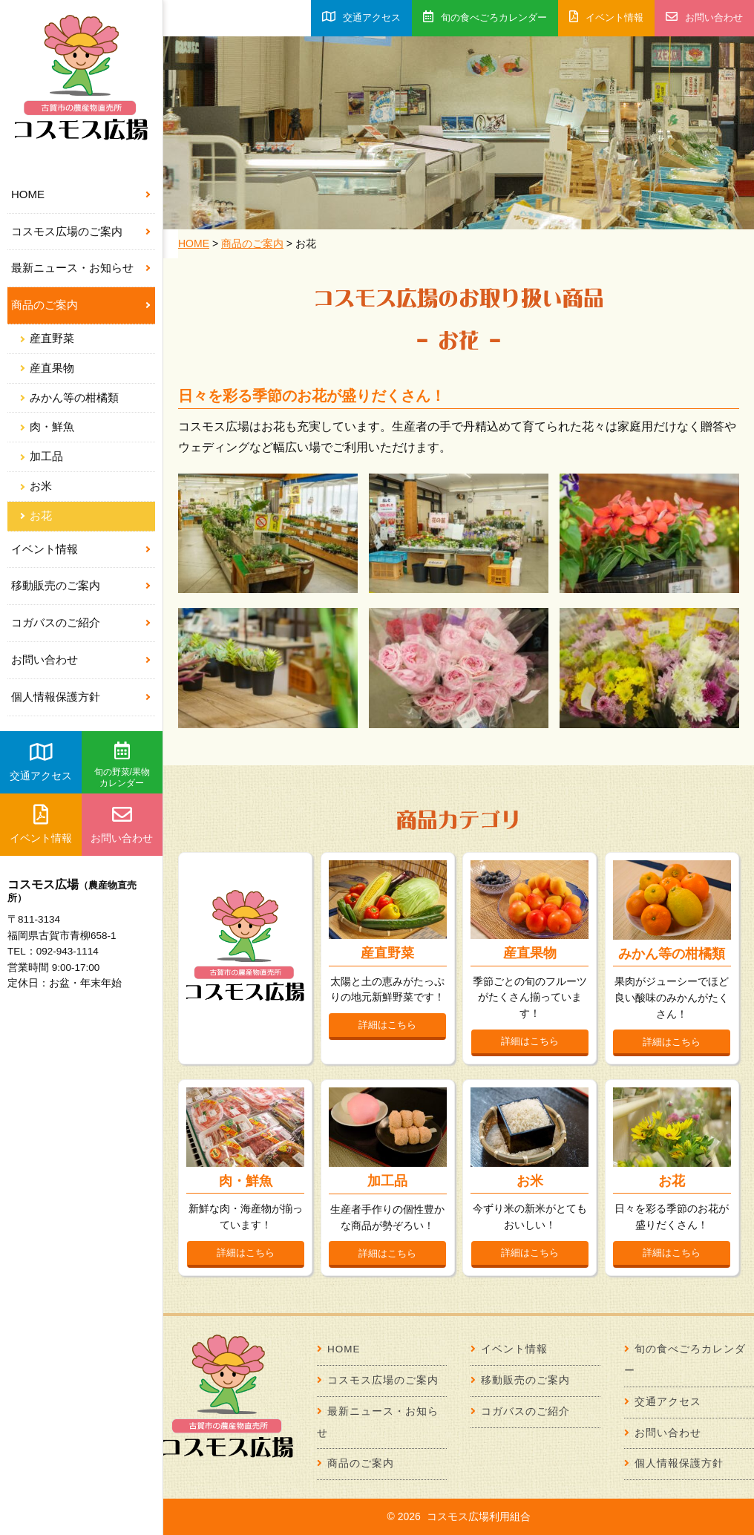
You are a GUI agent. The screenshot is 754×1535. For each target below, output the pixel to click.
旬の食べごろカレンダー (485, 16)
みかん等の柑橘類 (74, 398)
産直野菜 (52, 338)
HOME (28, 194)
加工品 (46, 456)
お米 (41, 486)
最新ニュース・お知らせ (72, 267)
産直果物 (52, 368)
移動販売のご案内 (55, 585)
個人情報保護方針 (55, 696)
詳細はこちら (387, 1024)
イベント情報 (44, 549)
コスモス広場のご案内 (66, 231)
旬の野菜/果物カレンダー (122, 765)
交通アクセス (41, 762)
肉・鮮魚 (52, 427)
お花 (41, 516)
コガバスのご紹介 (55, 622)
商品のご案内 (44, 304)
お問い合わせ (44, 659)
